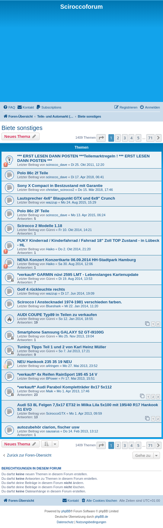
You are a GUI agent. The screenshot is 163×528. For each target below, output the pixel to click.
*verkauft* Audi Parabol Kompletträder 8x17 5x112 (64, 387)
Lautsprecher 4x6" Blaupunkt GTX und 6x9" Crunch (66, 198)
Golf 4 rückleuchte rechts (41, 289)
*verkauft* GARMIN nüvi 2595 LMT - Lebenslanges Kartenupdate (78, 274)
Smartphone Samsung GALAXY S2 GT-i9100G (60, 332)
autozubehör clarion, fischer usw (48, 427)
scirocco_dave (56, 164)
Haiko (50, 249)
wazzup (51, 202)
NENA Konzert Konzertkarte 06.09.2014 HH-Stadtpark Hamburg (76, 260)
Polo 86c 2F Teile (33, 211)
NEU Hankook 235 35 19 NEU (44, 361)
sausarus (52, 431)
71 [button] (150, 138)
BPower (52, 378)
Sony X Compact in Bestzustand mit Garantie (60, 185)
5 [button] (138, 138)
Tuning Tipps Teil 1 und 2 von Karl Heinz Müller (61, 347)
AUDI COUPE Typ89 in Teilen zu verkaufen (57, 314)
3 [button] (125, 138)
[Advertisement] (81, 55)
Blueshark (53, 306)
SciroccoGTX (56, 413)
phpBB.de (101, 516)
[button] (101, 137)
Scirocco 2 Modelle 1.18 (39, 225)
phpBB (65, 511)
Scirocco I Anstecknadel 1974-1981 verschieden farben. (69, 302)
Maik (49, 391)
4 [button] (131, 138)
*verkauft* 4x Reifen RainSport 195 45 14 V (57, 374)
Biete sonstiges (22, 128)
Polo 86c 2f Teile (32, 173)
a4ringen (52, 366)
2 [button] (118, 138)
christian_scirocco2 (60, 189)
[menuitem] (9, 107)
